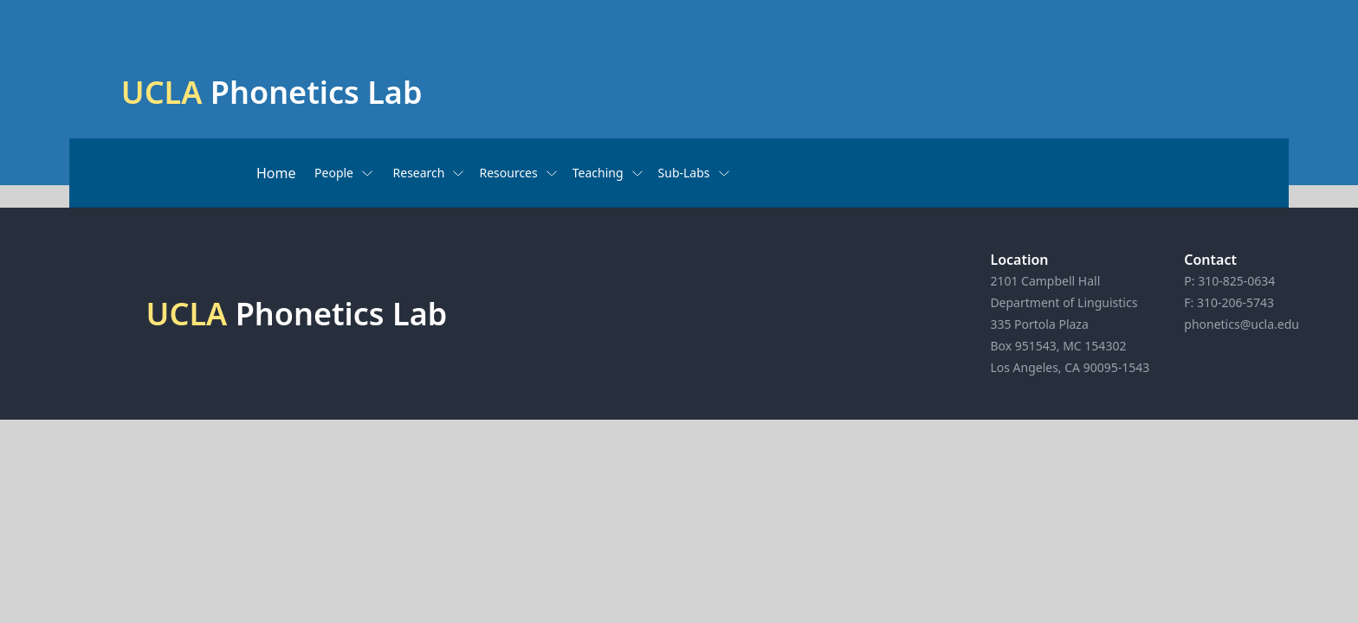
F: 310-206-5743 (1229, 302)
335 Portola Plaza (1039, 324)
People (344, 172)
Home (276, 173)
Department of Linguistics (1063, 302)
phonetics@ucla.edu (1241, 324)
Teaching (608, 172)
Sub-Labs (694, 172)
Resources (518, 172)
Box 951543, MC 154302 (1058, 345)
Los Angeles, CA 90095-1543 (1069, 367)
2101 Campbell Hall (1045, 281)
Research (429, 172)
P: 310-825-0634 (1229, 281)
